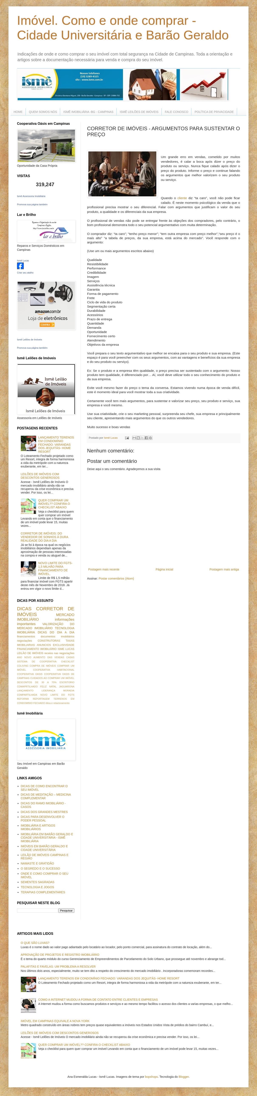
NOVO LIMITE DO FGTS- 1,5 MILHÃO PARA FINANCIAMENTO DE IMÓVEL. (55, 568)
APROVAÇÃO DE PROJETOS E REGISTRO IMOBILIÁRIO (60, 954)
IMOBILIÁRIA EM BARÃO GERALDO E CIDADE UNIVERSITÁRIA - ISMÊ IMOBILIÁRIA (47, 837)
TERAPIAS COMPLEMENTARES (43, 892)
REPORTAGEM (41, 699)
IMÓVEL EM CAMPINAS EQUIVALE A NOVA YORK (55, 1021)
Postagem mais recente (103, 569)
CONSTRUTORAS (49, 640)
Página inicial (164, 569)
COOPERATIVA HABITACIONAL (53, 670)
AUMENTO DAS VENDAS (48, 657)
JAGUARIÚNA (66, 686)
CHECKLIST (67, 661)
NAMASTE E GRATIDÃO (37, 863)
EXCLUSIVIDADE (63, 645)
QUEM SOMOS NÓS (43, 112)
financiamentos (26, 636)
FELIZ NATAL (48, 686)
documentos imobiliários (57, 636)
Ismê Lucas (23, 260)
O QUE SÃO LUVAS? (35, 943)
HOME (18, 112)
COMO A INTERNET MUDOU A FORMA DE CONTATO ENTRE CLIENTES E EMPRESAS (98, 999)
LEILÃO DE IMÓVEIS (30, 653)
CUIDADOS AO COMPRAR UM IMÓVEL (52, 678)
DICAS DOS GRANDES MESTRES (44, 812)
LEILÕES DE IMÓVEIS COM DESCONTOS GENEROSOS (40, 475)
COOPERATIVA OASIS (29, 674)
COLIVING (22, 666)
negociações (24, 640)
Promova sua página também (32, 204)
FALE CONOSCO (176, 112)
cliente (182, 198)
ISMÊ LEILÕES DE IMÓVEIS (139, 112)
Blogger (184, 1076)
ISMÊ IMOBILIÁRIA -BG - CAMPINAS (88, 112)
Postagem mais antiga (224, 569)
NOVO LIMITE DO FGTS (57, 695)
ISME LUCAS (66, 649)
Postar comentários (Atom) (116, 578)
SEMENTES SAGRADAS (38, 882)
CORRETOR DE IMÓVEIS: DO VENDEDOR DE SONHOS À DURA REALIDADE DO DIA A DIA (44, 537)
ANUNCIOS (44, 645)
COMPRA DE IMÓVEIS (43, 666)
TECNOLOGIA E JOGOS (37, 887)
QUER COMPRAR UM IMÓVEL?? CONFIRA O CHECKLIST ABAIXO (54, 504)
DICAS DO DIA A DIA (56, 632)
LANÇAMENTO (25, 690)
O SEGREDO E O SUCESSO (40, 868)
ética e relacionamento (58, 703)
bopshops (151, 1076)
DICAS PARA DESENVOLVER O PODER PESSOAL (43, 818)
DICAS (24, 608)
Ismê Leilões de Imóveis (29, 339)
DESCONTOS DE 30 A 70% (36, 682)
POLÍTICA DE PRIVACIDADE (214, 112)
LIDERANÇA (48, 690)
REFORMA (23, 699)
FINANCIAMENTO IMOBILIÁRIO (36, 649)
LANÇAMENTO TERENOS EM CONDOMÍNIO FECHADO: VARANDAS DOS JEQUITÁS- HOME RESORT (56, 444)
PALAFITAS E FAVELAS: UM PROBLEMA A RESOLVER (58, 966)
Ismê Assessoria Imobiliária (31, 196)
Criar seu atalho (25, 272)
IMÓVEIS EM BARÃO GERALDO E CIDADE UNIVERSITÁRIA (44, 848)
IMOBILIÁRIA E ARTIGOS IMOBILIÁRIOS (38, 827)
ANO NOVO (24, 657)
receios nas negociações (59, 653)
